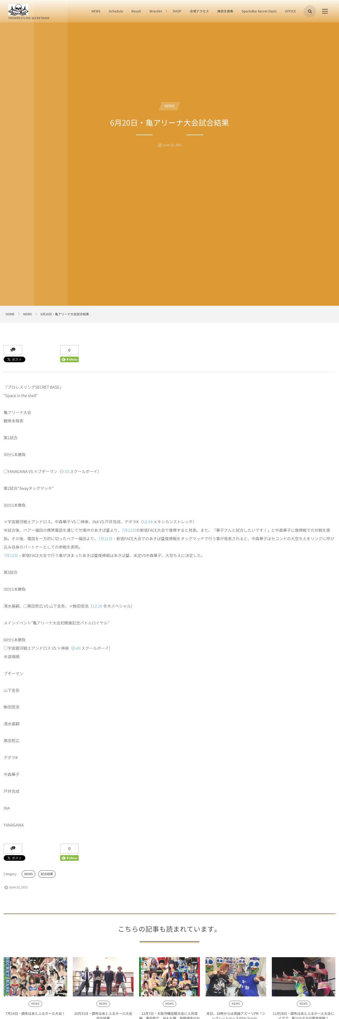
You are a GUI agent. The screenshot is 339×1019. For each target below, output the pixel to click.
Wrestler (156, 11)
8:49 (76, 648)
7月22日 (129, 530)
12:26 (97, 606)
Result (136, 11)
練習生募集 (225, 11)
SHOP (177, 11)
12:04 (148, 522)
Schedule (116, 11)
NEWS (95, 11)
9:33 (65, 471)
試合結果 (47, 873)
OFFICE (290, 11)
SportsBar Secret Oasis (259, 11)
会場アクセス (199, 11)
